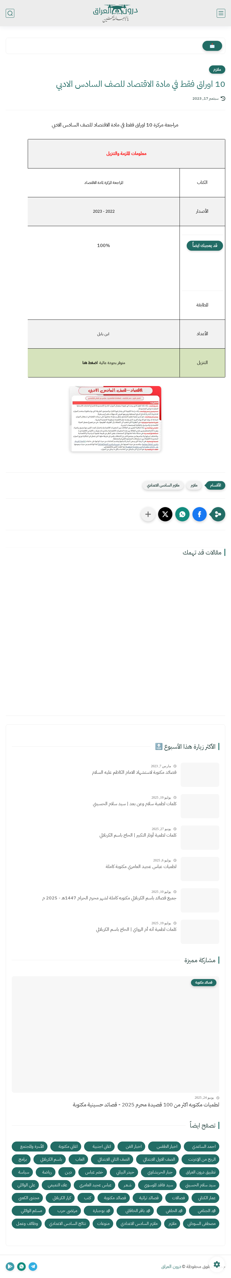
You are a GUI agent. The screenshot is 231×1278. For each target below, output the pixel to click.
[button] (199, 514)
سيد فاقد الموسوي (158, 1185)
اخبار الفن (134, 1146)
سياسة (23, 1172)
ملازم (217, 70)
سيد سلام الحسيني (200, 1185)
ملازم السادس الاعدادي (163, 485)
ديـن (68, 1172)
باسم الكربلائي (51, 1159)
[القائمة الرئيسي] (221, 13)
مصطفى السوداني (202, 1223)
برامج (23, 1159)
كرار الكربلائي (62, 1198)
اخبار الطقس (167, 1146)
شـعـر (128, 1185)
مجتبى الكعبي (28, 1198)
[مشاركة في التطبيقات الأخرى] (148, 514)
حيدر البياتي (125, 1172)
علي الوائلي (26, 1185)
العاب (79, 1159)
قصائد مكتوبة (115, 1198)
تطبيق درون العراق (201, 1172)
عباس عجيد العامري (95, 1185)
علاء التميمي (57, 1185)
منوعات (103, 1223)
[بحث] (10, 13)
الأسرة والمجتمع (32, 1146)
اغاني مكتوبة (68, 1146)
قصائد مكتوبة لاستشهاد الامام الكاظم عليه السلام (134, 772)
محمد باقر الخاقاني (138, 1210)
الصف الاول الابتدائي (159, 1159)
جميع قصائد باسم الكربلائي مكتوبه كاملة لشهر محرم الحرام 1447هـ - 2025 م (109, 898)
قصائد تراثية (149, 1198)
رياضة (47, 1172)
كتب (87, 1198)
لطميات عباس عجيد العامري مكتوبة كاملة (141, 866)
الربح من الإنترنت (202, 1159)
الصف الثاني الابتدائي (114, 1159)
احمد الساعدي (204, 1146)
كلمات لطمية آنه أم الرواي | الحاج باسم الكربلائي (136, 929)
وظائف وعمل (27, 1223)
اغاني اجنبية (102, 1146)
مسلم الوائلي (31, 1210)
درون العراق (171, 1266)
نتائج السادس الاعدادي (67, 1223)
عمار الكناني (207, 1198)
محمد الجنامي (207, 1210)
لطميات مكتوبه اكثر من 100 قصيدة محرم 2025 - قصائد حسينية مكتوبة (146, 1104)
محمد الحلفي (174, 1210)
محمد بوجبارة (101, 1210)
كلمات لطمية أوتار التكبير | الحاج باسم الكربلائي (137, 835)
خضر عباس (94, 1172)
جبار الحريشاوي (160, 1172)
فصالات (178, 1198)
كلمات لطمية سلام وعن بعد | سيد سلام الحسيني (134, 803)
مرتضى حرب (67, 1210)
